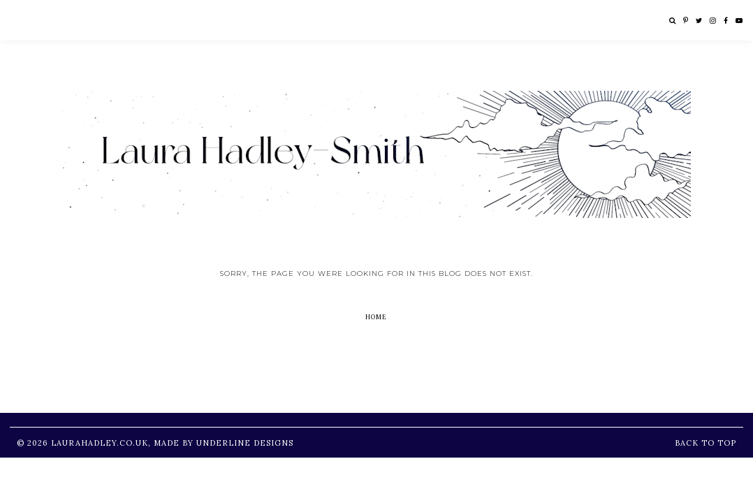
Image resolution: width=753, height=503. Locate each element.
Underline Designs (244, 443)
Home (376, 317)
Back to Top (705, 443)
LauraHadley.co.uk (99, 443)
